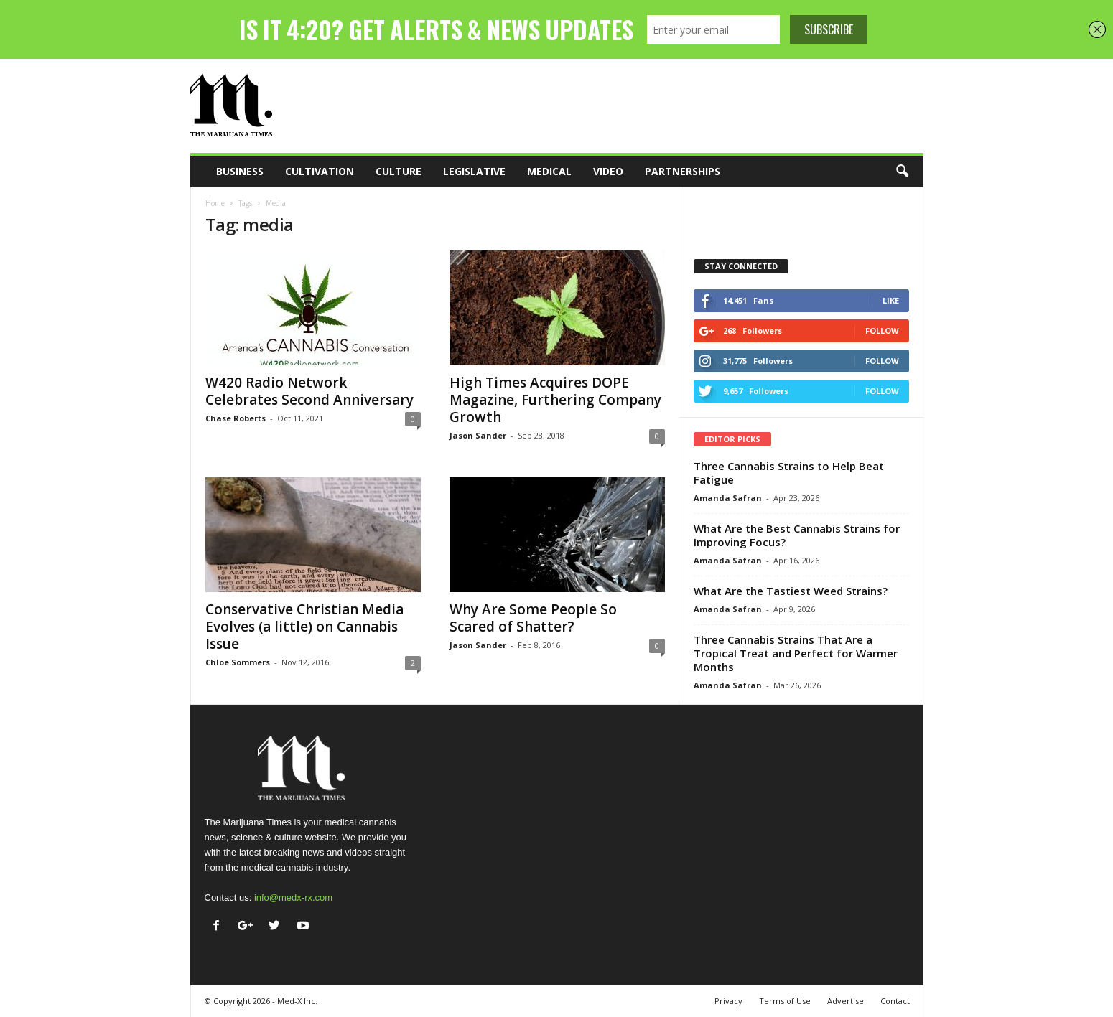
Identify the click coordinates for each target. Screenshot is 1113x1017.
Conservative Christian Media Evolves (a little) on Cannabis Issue (304, 626)
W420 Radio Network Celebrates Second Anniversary (309, 391)
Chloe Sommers (237, 662)
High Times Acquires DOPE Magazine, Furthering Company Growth (555, 399)
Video (608, 171)
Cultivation (319, 171)
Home (215, 203)
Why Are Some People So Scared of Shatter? (533, 618)
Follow (882, 330)
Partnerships (682, 171)
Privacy (728, 1000)
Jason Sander (478, 435)
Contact (895, 1000)
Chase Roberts (235, 418)
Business (240, 171)
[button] (902, 171)
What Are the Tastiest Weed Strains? (791, 591)
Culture (399, 171)
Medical (549, 171)
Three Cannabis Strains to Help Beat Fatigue (789, 473)
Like (891, 300)
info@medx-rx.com (293, 897)
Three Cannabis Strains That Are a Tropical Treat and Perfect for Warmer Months (796, 653)
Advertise (845, 1000)
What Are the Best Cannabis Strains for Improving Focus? (797, 535)
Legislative (474, 171)
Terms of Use (785, 1000)
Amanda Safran (728, 497)
